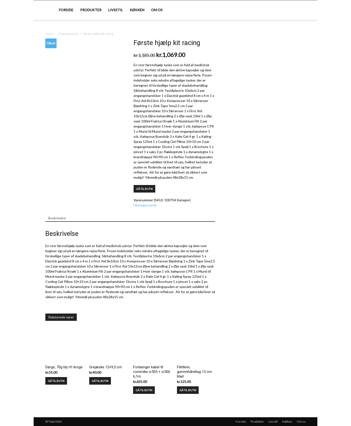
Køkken (137, 10)
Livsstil (115, 10)
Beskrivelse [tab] (57, 218)
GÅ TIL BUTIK (144, 188)
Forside (66, 10)
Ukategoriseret (68, 34)
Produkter (90, 10)
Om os (157, 10)
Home (49, 34)
